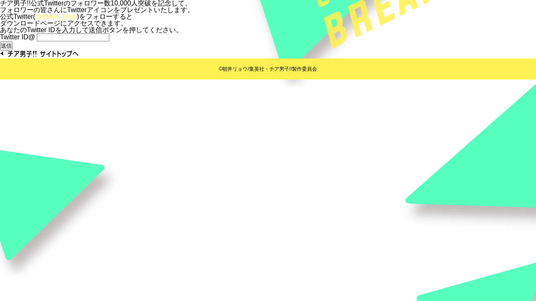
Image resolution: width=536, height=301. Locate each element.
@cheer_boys (56, 16)
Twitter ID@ (17, 37)
